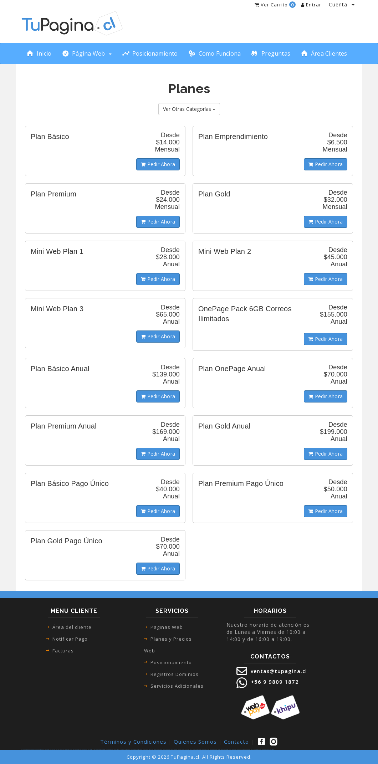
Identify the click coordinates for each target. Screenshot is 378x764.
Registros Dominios (174, 674)
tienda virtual (34, 749)
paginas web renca (130, 749)
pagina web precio (236, 749)
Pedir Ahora (158, 164)
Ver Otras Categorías (189, 109)
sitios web (212, 749)
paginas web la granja (183, 749)
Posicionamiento (171, 662)
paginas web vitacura (143, 749)
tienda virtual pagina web (52, 749)
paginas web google (79, 749)
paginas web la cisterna (136, 749)
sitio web (211, 749)
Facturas (63, 650)
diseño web (208, 749)
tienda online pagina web (44, 749)
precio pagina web (231, 749)
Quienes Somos (195, 741)
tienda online (38, 749)
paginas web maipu (105, 749)
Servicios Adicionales (177, 686)
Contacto (236, 741)
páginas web (27, 749)
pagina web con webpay (263, 749)
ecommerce (57, 749)
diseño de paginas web (203, 749)
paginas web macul (99, 749)
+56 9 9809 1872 (274, 681)
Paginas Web (166, 627)
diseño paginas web (197, 749)
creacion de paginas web (225, 749)
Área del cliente (72, 627)
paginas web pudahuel (170, 749)
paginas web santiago (125, 749)
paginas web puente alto (111, 749)
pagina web (30, 749)
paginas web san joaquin (149, 749)
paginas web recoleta (118, 749)
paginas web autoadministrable (255, 749)
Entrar (311, 4)
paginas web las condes (85, 749)
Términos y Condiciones (133, 741)
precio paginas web (242, 749)
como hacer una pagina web (63, 749)
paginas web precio (248, 749)
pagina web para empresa (217, 749)
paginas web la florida (156, 749)
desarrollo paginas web (270, 749)
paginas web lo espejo (177, 749)
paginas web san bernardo (92, 749)
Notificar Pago (70, 639)
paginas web (23, 749)
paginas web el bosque (163, 749)
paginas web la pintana (190, 749)
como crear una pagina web (71, 749)
